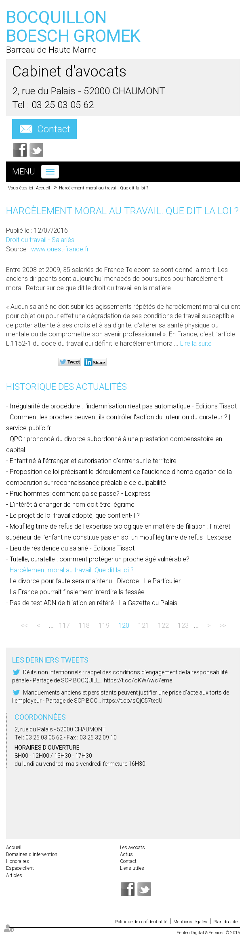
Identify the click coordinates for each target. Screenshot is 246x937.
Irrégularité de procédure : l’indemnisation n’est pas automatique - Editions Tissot (123, 406)
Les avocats (132, 847)
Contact (53, 129)
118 (84, 625)
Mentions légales (190, 921)
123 (183, 625)
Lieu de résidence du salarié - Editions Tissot (72, 548)
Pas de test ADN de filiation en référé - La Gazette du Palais (93, 603)
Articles (14, 875)
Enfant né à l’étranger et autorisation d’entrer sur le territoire (93, 461)
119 (104, 625)
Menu (23, 171)
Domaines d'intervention (31, 854)
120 (123, 625)
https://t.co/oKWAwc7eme (138, 680)
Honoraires (17, 861)
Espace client (20, 868)
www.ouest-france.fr (60, 249)
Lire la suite (196, 343)
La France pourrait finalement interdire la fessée (77, 592)
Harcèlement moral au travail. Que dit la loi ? (103, 188)
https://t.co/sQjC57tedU (132, 700)
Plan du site (225, 921)
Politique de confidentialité (141, 921)
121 (143, 625)
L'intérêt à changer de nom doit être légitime (72, 504)
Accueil (43, 188)
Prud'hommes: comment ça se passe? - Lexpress (80, 493)
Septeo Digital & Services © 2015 (208, 932)
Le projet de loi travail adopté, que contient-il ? (75, 515)
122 (163, 625)
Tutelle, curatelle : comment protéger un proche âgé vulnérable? (99, 559)
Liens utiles (132, 868)
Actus (126, 854)
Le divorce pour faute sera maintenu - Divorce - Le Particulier (95, 581)
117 (64, 625)
